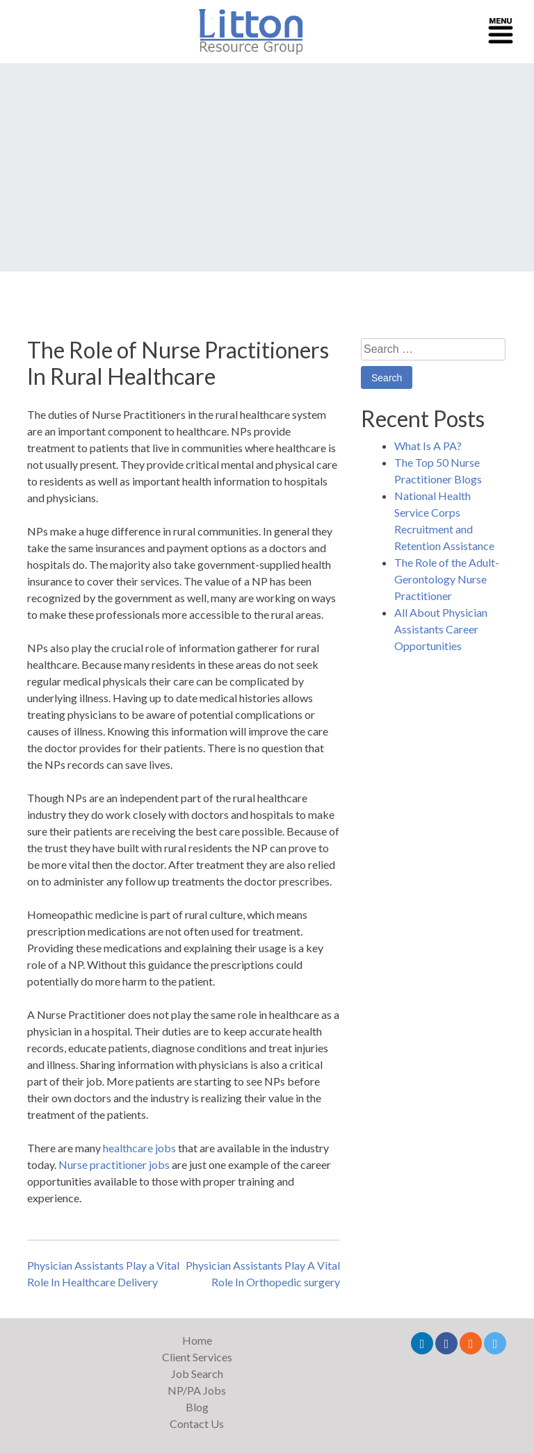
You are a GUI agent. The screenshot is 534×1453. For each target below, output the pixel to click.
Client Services (197, 1356)
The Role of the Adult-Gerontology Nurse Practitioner (446, 579)
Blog (197, 1406)
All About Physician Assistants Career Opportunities (440, 629)
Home (197, 1340)
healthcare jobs (139, 1147)
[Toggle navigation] (500, 32)
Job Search (197, 1373)
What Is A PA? (428, 445)
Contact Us (197, 1423)
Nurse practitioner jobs (114, 1164)
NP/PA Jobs (197, 1390)
